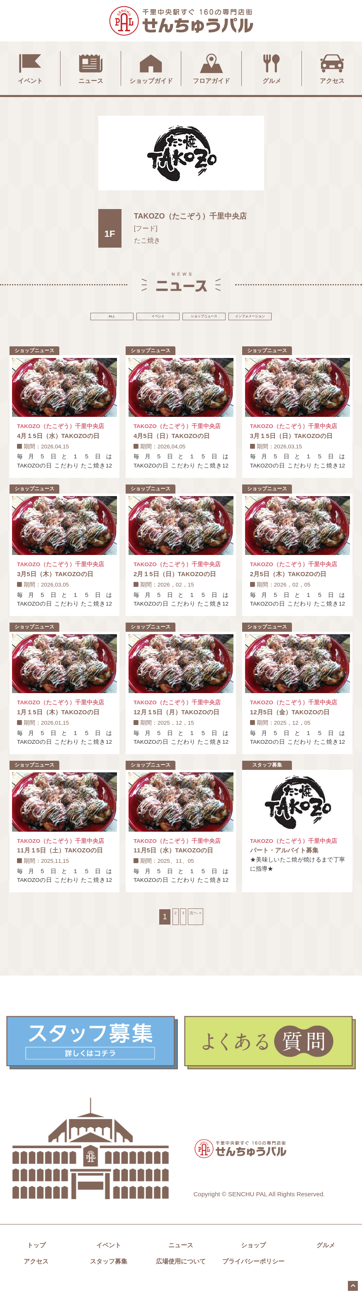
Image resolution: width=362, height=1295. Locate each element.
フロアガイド (211, 67)
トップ (36, 1258)
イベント (30, 67)
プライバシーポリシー (253, 1274)
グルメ (271, 67)
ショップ (253, 1258)
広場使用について (181, 1274)
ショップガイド (151, 67)
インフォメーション (309, 317)
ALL (53, 317)
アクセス (332, 67)
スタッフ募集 (108, 1274)
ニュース (90, 67)
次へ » (201, 929)
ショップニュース (223, 317)
